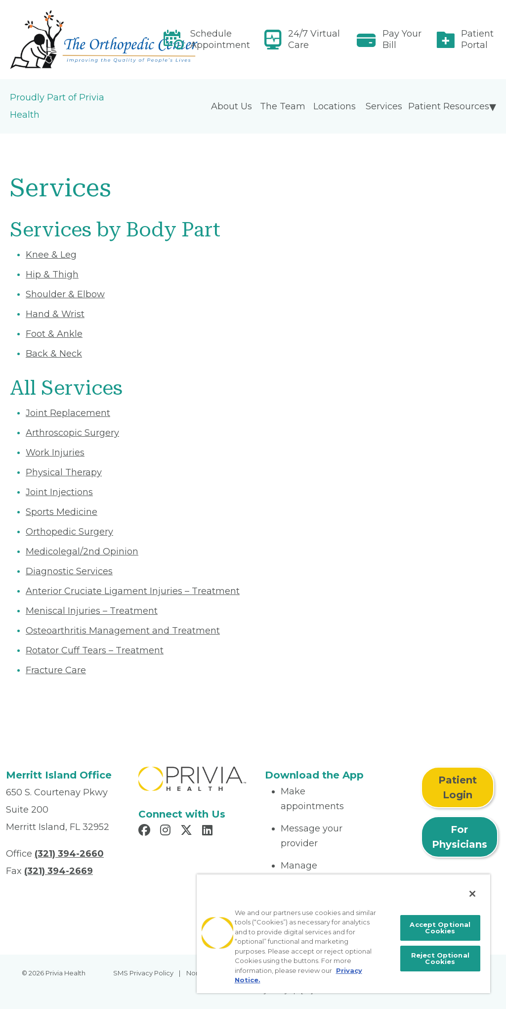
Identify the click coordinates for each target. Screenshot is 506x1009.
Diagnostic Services (69, 571)
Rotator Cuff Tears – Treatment (95, 650)
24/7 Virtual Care (314, 39)
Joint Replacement (68, 413)
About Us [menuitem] (231, 106)
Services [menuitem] (384, 106)
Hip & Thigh (52, 274)
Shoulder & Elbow (65, 294)
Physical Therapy (64, 472)
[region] (343, 933)
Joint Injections (59, 492)
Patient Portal (477, 39)
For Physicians (459, 837)
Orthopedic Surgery (69, 531)
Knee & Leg (51, 254)
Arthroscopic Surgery (72, 432)
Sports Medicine (61, 511)
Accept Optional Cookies (440, 927)
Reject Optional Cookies (440, 958)
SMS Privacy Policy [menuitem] (143, 973)
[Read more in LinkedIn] (208, 831)
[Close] (472, 894)
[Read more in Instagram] (166, 831)
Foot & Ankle (54, 333)
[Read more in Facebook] (145, 831)
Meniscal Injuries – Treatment (92, 610)
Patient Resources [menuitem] (448, 106)
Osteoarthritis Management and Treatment (123, 630)
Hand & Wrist (55, 314)
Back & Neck (54, 353)
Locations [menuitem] (334, 106)
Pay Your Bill (402, 39)
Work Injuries (55, 452)
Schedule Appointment (220, 39)
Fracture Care (56, 670)
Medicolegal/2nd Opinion (82, 551)
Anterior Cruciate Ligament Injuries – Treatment (133, 591)
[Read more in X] (187, 831)
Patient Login (457, 787)
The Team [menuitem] (282, 106)
